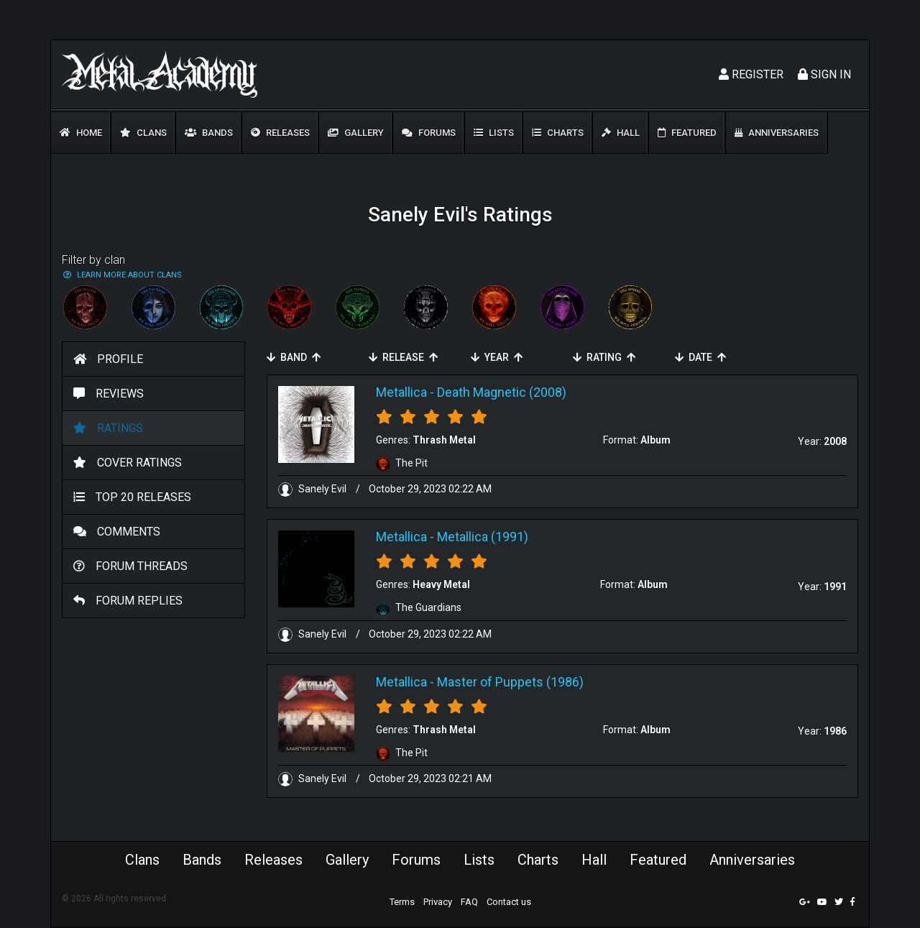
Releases (280, 132)
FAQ (469, 901)
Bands (209, 132)
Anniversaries (777, 132)
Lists (494, 132)
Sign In (824, 74)
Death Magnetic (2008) (501, 392)
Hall (621, 132)
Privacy (437, 901)
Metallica (401, 392)
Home (81, 132)
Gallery (356, 132)
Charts (558, 132)
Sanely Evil (313, 489)
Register (751, 74)
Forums (429, 132)
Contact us (509, 901)
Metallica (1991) (482, 536)
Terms (402, 901)
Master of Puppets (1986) (510, 681)
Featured (687, 132)
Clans (143, 132)
